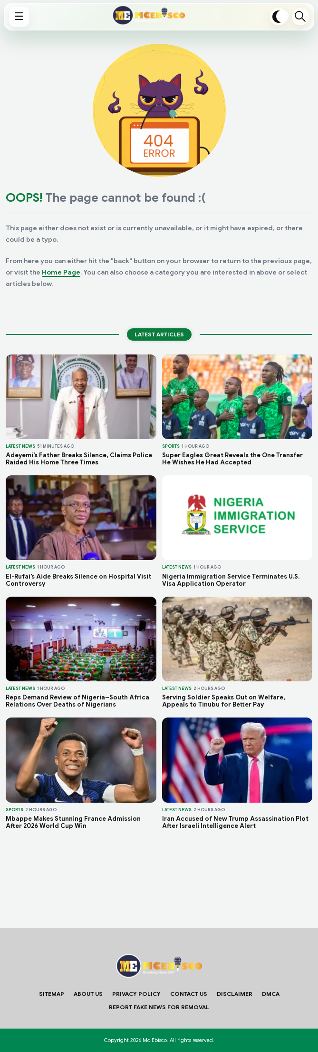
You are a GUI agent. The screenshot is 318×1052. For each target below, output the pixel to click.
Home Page (61, 272)
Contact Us (188, 993)
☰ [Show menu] (19, 16)
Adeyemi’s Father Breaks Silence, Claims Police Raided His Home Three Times (79, 459)
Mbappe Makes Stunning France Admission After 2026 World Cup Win (73, 822)
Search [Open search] (300, 16)
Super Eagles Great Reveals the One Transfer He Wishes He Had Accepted (232, 459)
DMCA (270, 993)
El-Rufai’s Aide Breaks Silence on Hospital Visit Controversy (78, 580)
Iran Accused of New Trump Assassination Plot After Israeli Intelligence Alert (235, 822)
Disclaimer (234, 993)
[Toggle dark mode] (278, 16)
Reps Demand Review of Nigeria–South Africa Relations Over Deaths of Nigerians (77, 701)
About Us (88, 993)
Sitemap (51, 993)
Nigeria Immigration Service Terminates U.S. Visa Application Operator (230, 580)
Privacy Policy (136, 993)
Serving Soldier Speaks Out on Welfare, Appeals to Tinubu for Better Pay (223, 701)
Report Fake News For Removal (159, 1007)
